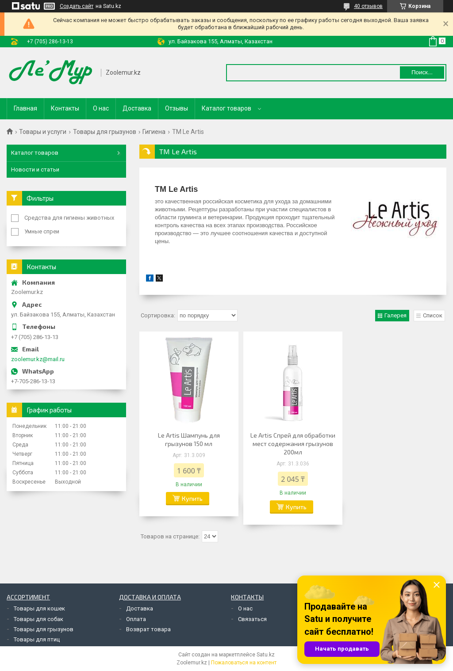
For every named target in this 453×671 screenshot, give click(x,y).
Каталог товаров (226, 108)
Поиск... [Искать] (422, 72)
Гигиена (153, 131)
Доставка (137, 108)
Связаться (252, 619)
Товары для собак (38, 619)
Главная (25, 108)
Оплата (136, 619)
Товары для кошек (39, 608)
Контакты (65, 108)
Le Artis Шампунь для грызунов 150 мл (189, 439)
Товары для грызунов (104, 131)
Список (432, 315)
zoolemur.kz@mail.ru (38, 359)
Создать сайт (76, 6)
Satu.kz (266, 655)
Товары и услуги (42, 131)
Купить (192, 498)
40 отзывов (368, 6)
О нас (101, 108)
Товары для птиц (37, 639)
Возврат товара (148, 629)
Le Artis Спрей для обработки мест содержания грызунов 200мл (292, 443)
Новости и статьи (35, 169)
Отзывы (176, 108)
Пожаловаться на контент (243, 663)
